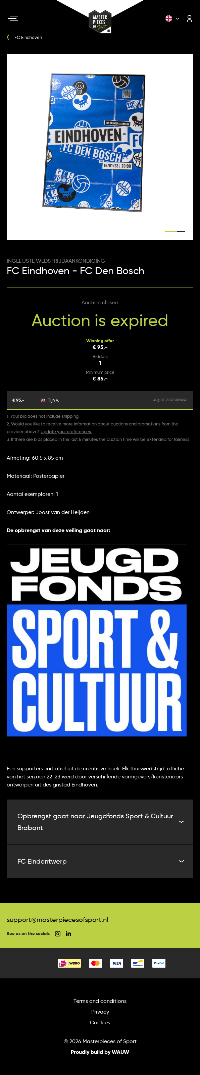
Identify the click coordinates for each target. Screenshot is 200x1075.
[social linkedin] (68, 933)
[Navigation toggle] (13, 18)
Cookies (100, 1022)
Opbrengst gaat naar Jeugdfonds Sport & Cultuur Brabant (100, 822)
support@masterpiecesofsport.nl (57, 920)
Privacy (100, 1012)
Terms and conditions (100, 1001)
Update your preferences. (66, 431)
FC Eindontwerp (100, 861)
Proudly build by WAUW (100, 1052)
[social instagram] (57, 933)
